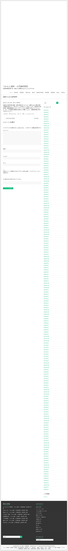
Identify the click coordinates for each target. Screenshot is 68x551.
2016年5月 (46, 378)
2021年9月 (46, 236)
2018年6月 (46, 323)
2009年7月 (46, 487)
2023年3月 (46, 196)
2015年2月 (46, 411)
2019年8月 (46, 292)
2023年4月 (46, 194)
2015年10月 (46, 394)
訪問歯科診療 (20, 548)
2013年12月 (46, 442)
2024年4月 (46, 167)
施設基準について (28, 547)
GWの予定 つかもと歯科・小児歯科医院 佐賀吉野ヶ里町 (15, 522)
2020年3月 (46, 276)
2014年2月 (46, 438)
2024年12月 (46, 150)
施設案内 (15, 547)
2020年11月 (46, 258)
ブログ (20, 113)
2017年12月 (46, 336)
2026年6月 (46, 110)
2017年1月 (46, 360)
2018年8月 (46, 318)
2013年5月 (46, 458)
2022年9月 (46, 210)
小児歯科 (49, 547)
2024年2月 (46, 172)
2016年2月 (46, 385)
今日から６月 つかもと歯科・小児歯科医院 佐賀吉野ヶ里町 (15, 510)
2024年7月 (46, 161)
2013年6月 (46, 456)
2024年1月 (46, 174)
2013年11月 (46, 445)
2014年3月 (46, 436)
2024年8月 (46, 159)
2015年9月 (46, 396)
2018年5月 (46, 325)
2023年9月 (46, 183)
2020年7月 (46, 267)
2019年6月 (46, 296)
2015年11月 (46, 391)
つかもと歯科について (40, 511)
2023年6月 (46, 190)
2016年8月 (46, 371)
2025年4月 (46, 141)
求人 (37, 525)
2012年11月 (46, 467)
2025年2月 (46, 145)
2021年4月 (46, 247)
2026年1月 (46, 121)
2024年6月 (46, 163)
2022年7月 (46, 214)
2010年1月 (46, 482)
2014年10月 (46, 420)
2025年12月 (46, 123)
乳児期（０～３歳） (43, 547)
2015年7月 (46, 400)
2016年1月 (46, 387)
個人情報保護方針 (21, 547)
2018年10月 (46, 314)
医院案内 (22, 92)
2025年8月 (46, 132)
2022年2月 (46, 225)
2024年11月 (46, 152)
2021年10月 (46, 234)
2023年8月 (46, 185)
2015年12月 (46, 389)
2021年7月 (46, 241)
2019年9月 (46, 289)
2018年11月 (46, 312)
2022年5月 (46, 218)
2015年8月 (46, 398)
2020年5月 (46, 272)
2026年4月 (46, 114)
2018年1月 (46, 334)
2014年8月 (46, 425)
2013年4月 (46, 460)
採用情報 (47, 92)
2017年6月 (46, 349)
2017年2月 (46, 358)
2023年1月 (46, 201)
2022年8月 (46, 212)
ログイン (46, 496)
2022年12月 (46, 203)
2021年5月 (46, 245)
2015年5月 (46, 405)
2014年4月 (46, 434)
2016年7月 (46, 374)
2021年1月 (46, 254)
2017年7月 (46, 347)
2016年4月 (46, 380)
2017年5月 (46, 352)
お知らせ (38, 507)
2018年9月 (46, 316)
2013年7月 (46, 454)
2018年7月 (46, 320)
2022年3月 (46, 223)
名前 (4, 148)
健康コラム (38, 515)
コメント (5, 130)
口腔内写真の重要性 (10, 118)
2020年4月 (46, 274)
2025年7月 (46, 134)
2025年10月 (46, 128)
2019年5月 (46, 298)
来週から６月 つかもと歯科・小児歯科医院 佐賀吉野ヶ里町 (15, 512)
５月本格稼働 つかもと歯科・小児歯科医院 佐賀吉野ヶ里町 (15, 518)
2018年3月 (46, 329)
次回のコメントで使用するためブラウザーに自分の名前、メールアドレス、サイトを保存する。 (21, 172)
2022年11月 (46, 205)
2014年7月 (46, 427)
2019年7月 (46, 294)
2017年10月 (46, 340)
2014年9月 (46, 423)
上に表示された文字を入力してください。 (12, 179)
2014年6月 (46, 429)
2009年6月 (46, 489)
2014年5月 (46, 431)
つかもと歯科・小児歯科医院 (19, 86)
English (57, 92)
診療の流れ (38, 531)
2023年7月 (46, 187)
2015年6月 (46, 403)
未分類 (37, 521)
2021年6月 (46, 243)
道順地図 (53, 92)
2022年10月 (46, 207)
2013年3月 (46, 462)
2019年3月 (46, 303)
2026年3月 (46, 116)
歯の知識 (38, 523)
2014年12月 (46, 416)
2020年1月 (46, 281)
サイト (4, 163)
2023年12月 (46, 176)
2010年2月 (46, 480)
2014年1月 (46, 440)
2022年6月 (46, 216)
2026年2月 (46, 119)
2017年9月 (46, 343)
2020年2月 (46, 278)
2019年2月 (46, 305)
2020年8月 (46, 265)
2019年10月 (46, 287)
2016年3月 (46, 383)
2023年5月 (46, 192)
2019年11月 (46, 285)
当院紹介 (38, 519)
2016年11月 (46, 365)
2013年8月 (46, 451)
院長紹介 (16, 92)
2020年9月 (46, 263)
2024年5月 (46, 165)
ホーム (11, 92)
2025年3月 (46, 143)
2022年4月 (46, 221)
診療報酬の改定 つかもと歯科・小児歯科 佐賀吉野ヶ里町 (15, 516)
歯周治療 (25, 548)
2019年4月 (46, 301)
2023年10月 (46, 181)
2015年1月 (46, 414)
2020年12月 (46, 256)
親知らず (38, 527)
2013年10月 (46, 447)
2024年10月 (46, 154)
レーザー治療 (54, 547)
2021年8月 (46, 238)
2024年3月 (46, 170)
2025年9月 (46, 130)
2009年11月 (46, 485)
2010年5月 (46, 474)
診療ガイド (38, 529)
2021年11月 (46, 232)
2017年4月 (46, 354)
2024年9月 (46, 156)
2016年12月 (46, 363)
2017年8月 (46, 345)
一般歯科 (38, 547)
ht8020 (6, 113)
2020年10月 (46, 261)
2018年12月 (46, 309)
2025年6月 (46, 136)
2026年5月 (46, 112)
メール (5, 156)
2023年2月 (46, 198)
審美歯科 (58, 547)
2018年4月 (46, 327)
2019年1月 (46, 307)
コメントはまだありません (29, 113)
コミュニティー (39, 509)
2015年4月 (46, 407)
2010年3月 (46, 478)
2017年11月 (46, 338)
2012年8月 (46, 471)
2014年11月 (46, 418)
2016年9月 (46, 369)
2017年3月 (46, 356)
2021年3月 (46, 250)
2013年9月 (46, 449)
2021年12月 (46, 230)
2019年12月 (46, 283)
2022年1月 (46, 227)
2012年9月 (46, 469)
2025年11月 (46, 125)
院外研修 (37, 118)
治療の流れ (27, 92)
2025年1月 (46, 147)
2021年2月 (46, 252)
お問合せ (63, 92)
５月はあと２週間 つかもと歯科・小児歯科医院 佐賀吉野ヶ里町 (16, 514)
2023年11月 (46, 179)
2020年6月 (46, 269)
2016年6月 (46, 376)
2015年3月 (46, 409)
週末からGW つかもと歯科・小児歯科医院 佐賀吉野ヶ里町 (15, 520)
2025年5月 (46, 139)
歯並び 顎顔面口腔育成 (37, 92)
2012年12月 (46, 465)
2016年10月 (46, 367)
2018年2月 (46, 332)
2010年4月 (46, 476)
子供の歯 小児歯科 (40, 517)
